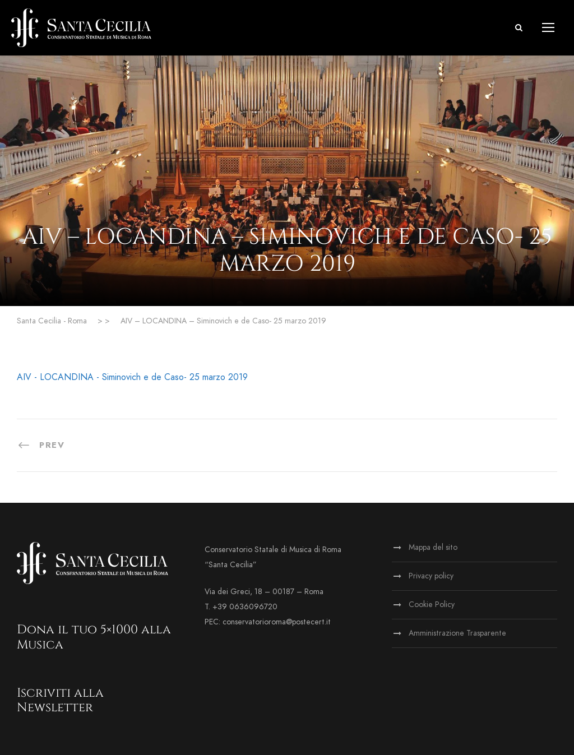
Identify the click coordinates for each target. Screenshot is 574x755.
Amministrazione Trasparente (457, 633)
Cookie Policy (432, 604)
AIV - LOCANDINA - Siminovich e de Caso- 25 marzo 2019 (132, 377)
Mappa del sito (433, 547)
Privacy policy (431, 576)
